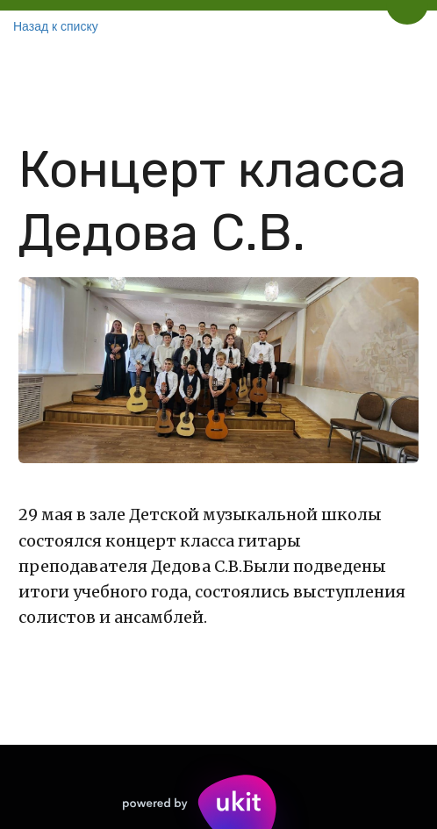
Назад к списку (55, 26)
